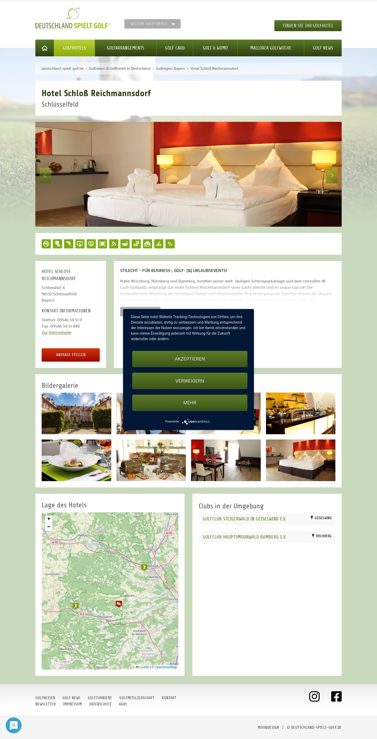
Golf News (323, 48)
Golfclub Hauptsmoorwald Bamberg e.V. (244, 537)
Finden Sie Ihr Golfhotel (308, 25)
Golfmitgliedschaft (136, 697)
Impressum (72, 704)
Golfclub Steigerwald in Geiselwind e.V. (244, 518)
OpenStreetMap (166, 667)
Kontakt (169, 697)
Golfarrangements (125, 48)
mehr (189, 402)
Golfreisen (45, 697)
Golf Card (175, 48)
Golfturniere (100, 697)
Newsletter (45, 704)
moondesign (268, 727)
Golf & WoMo (215, 48)
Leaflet (142, 667)
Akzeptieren (190, 359)
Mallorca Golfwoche (270, 48)
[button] (119, 604)
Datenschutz (100, 704)
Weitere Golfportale (149, 23)
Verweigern (189, 381)
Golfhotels (74, 48)
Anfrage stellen (71, 354)
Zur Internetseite (56, 332)
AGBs (123, 704)
